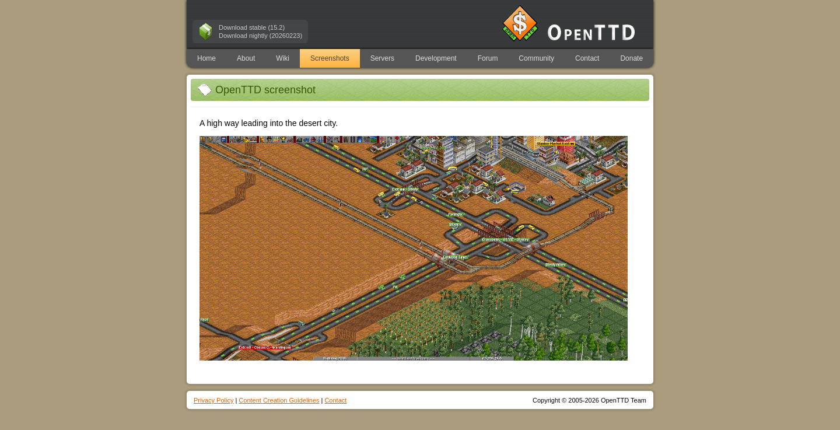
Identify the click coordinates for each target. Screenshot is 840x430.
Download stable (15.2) (252, 27)
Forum (488, 58)
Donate (631, 58)
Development (436, 58)
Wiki (282, 58)
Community (536, 58)
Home (206, 58)
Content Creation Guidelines (279, 400)
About (246, 58)
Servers (382, 58)
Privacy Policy (213, 400)
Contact (587, 58)
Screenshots (329, 58)
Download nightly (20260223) (260, 35)
